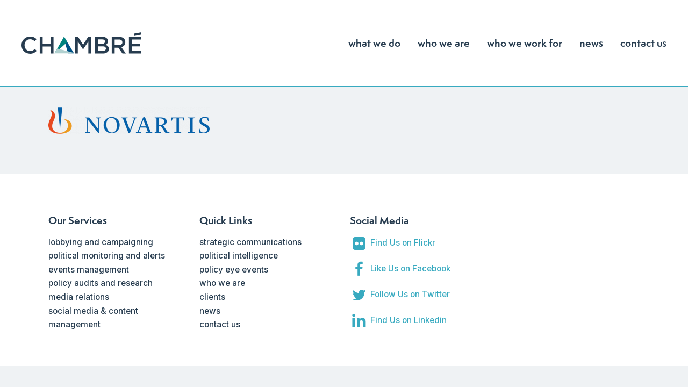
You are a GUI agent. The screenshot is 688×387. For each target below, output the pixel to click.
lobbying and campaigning (100, 242)
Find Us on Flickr (402, 243)
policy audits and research (100, 283)
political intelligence (238, 255)
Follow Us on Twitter (410, 294)
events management (88, 269)
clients (212, 297)
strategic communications (250, 242)
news (209, 311)
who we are (222, 283)
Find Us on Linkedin (408, 320)
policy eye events (233, 269)
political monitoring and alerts (106, 255)
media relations (78, 297)
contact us (219, 324)
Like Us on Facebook (410, 268)
